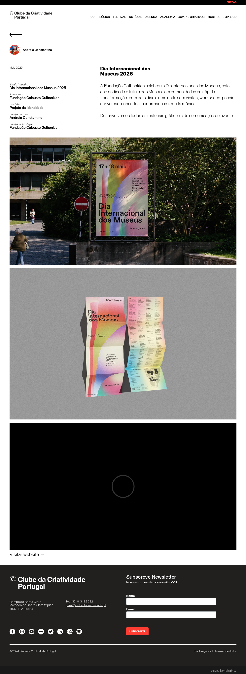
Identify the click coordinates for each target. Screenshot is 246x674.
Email (130, 609)
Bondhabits (228, 670)
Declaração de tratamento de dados (215, 651)
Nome (130, 595)
